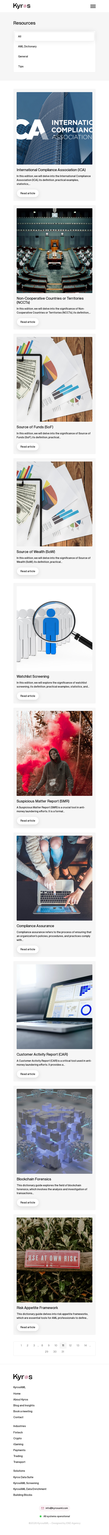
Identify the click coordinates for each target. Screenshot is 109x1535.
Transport (19, 1462)
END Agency (73, 1523)
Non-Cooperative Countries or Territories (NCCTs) (50, 300)
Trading (18, 1456)
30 (54, 1351)
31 (62, 1351)
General (23, 56)
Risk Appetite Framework (37, 1308)
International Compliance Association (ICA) (51, 170)
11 (63, 1345)
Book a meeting (22, 1411)
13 (78, 1345)
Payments (19, 1450)
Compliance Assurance (35, 926)
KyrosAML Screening (26, 1483)
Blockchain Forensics (34, 1179)
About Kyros (20, 1399)
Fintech (18, 1432)
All (19, 36)
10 (55, 1345)
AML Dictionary (27, 46)
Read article (27, 193)
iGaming (18, 1444)
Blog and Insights (24, 1405)
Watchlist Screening (33, 676)
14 (85, 1345)
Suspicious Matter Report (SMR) (43, 801)
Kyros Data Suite (23, 1477)
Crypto (17, 1438)
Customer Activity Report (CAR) (42, 1054)
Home (17, 1393)
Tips (21, 66)
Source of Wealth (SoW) (36, 552)
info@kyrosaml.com (54, 1508)
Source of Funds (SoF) (35, 427)
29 (46, 1351)
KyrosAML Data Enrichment (29, 1489)
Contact (18, 1417)
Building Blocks (22, 1494)
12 (70, 1345)
